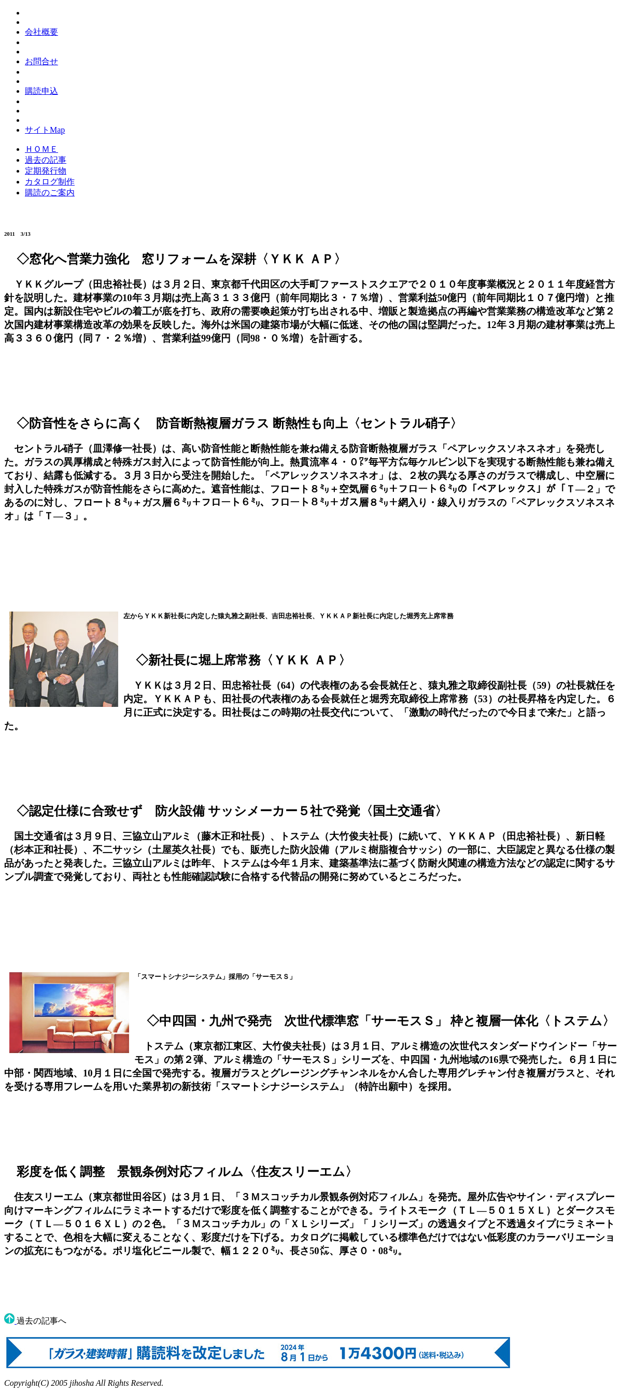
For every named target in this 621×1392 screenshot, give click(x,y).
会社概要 (41, 31)
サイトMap (45, 129)
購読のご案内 (50, 192)
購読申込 (41, 91)
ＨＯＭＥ (41, 149)
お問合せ (41, 61)
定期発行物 (45, 170)
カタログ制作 (50, 181)
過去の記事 (45, 159)
